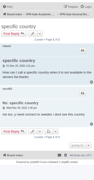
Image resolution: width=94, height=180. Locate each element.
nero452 (7, 89)
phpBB (34, 162)
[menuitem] (8, 7)
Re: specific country (20, 103)
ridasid (7, 46)
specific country (18, 26)
